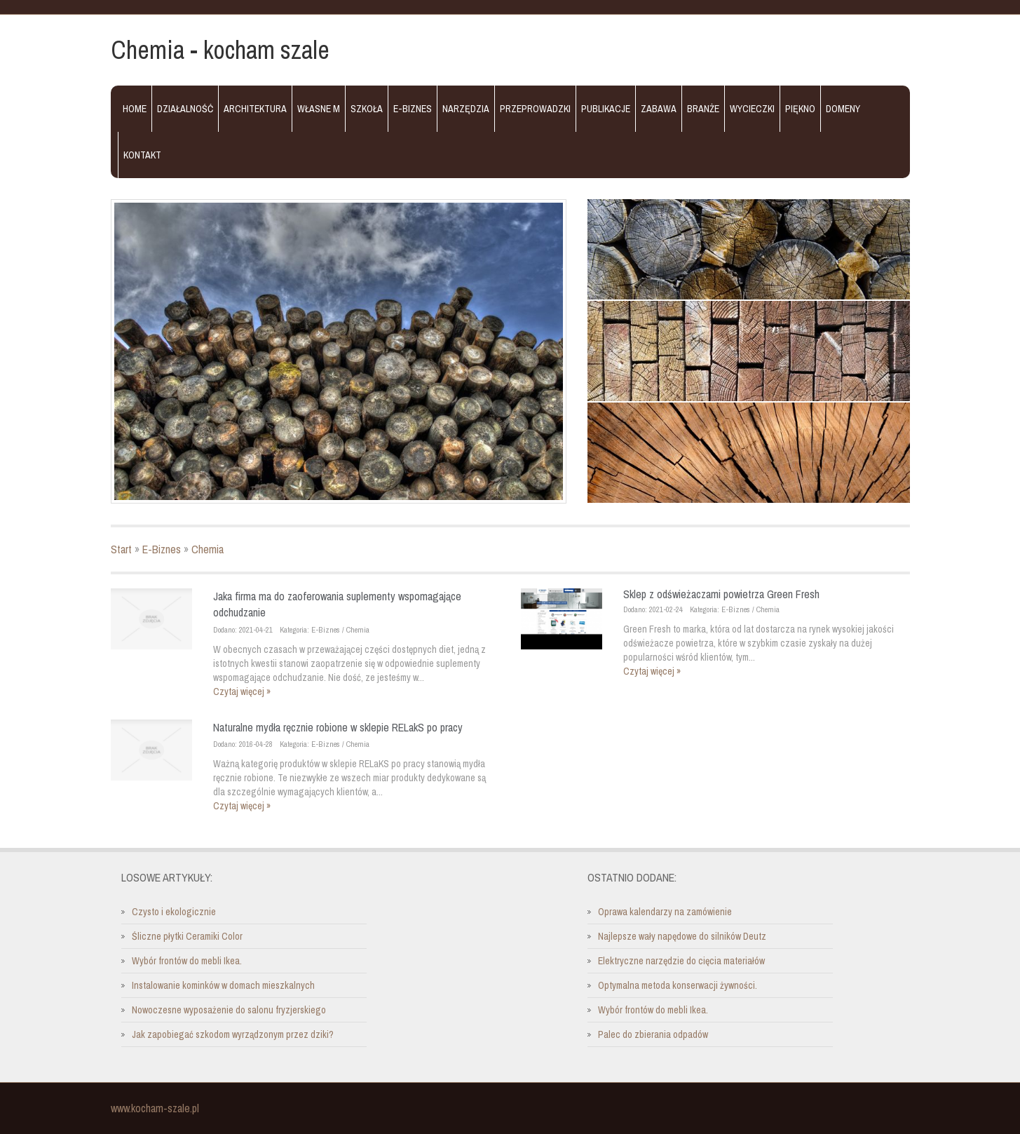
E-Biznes (161, 549)
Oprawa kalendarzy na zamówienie (665, 911)
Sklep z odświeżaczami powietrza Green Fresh (721, 594)
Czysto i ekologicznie (174, 911)
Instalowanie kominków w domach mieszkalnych (223, 985)
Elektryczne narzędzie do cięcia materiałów (681, 960)
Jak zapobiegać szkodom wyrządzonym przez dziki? (233, 1034)
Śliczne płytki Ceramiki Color (187, 936)
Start (121, 549)
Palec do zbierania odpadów (653, 1034)
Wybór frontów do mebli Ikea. (187, 960)
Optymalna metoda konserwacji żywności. (677, 985)
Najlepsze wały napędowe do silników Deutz (682, 936)
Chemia (207, 549)
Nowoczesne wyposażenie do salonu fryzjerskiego (229, 1010)
